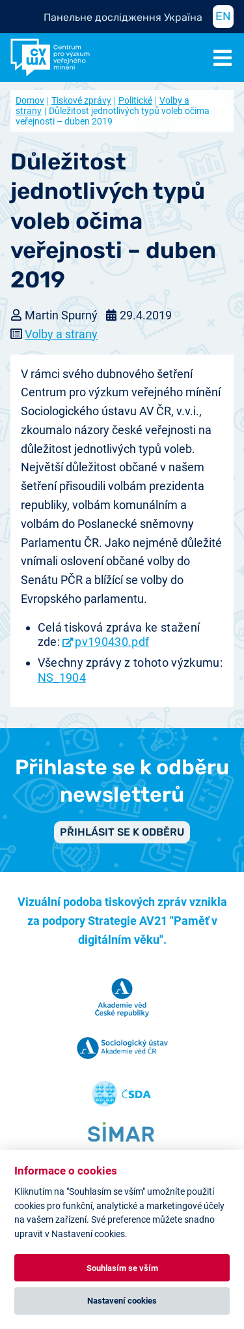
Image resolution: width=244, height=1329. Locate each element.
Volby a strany (61, 334)
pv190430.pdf (112, 642)
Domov (30, 100)
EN (223, 16)
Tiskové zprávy (81, 100)
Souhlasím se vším (122, 1268)
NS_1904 (62, 677)
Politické (135, 100)
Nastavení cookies (122, 1301)
